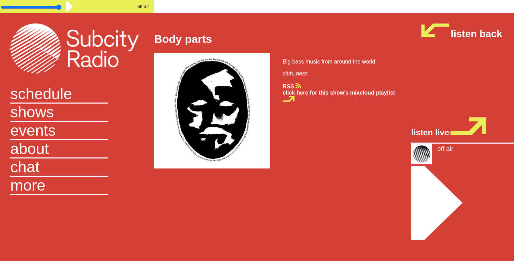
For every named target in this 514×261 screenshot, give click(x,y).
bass (302, 73)
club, (289, 73)
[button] (77, 186)
